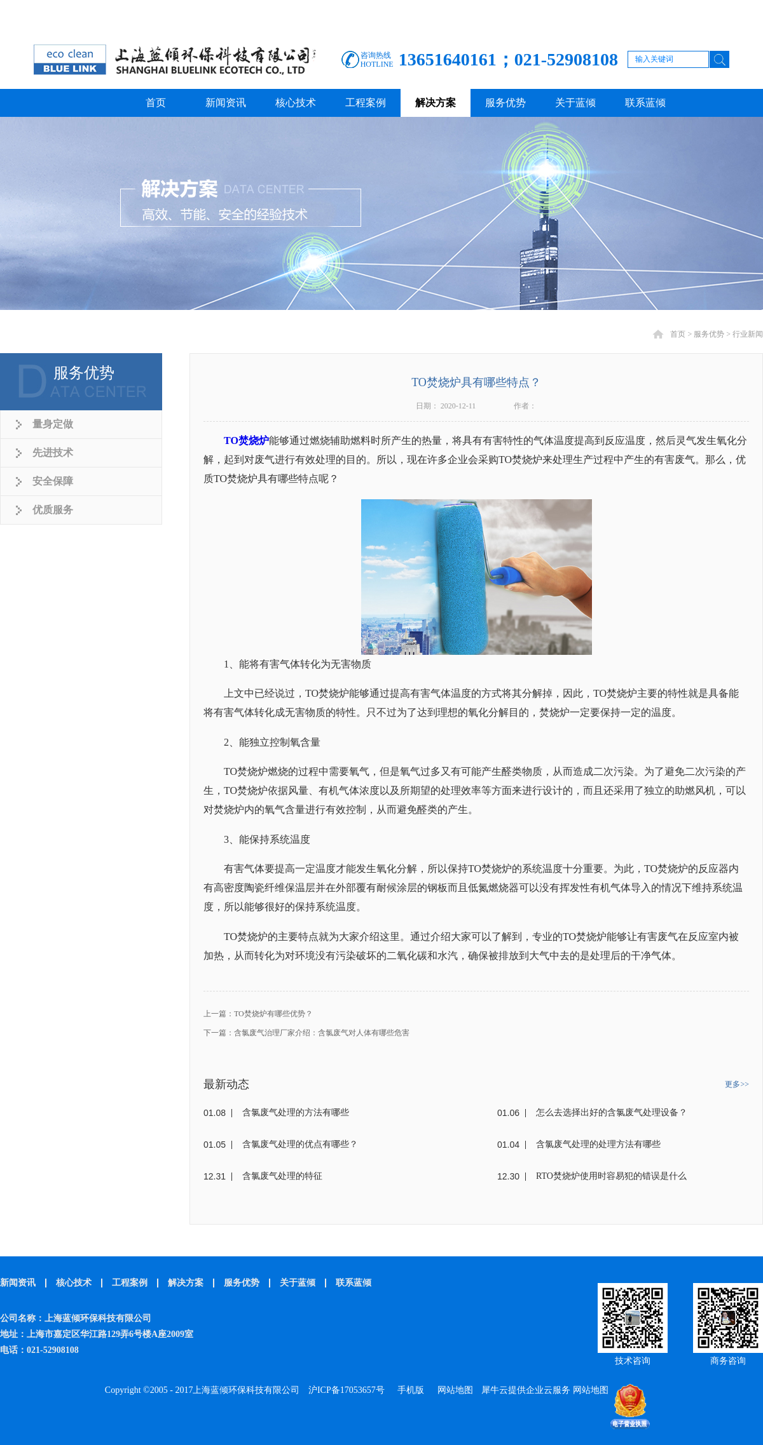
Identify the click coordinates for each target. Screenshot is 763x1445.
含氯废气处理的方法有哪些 (295, 1112)
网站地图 (453, 1390)
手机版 (408, 1390)
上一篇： (258, 1013)
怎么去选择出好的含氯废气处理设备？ (611, 1112)
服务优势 (709, 334)
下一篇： (306, 1032)
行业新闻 (747, 334)
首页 (156, 102)
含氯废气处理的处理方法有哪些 (598, 1144)
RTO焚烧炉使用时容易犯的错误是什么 (611, 1176)
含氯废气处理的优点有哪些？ (300, 1144)
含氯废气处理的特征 (282, 1176)
